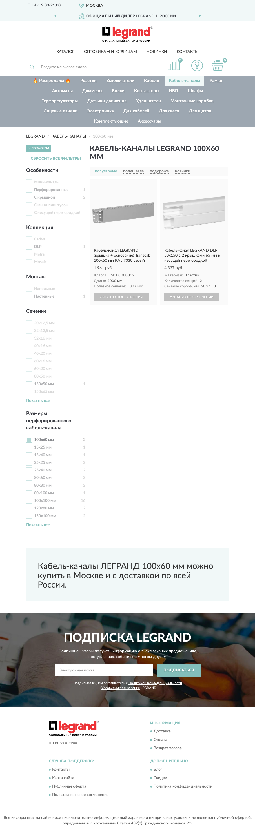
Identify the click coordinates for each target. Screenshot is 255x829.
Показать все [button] (38, 401)
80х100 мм (44, 493)
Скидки (160, 778)
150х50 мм (44, 384)
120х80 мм (44, 508)
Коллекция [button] (39, 227)
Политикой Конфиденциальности (155, 683)
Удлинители (148, 101)
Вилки (118, 91)
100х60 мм (44, 440)
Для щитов (200, 111)
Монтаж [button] (36, 277)
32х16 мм (43, 338)
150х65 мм (44, 392)
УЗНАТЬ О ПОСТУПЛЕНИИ (121, 297)
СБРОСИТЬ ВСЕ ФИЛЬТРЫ (56, 159)
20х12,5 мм (44, 323)
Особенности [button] (42, 170)
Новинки (157, 52)
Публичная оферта (69, 786)
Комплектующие (111, 121)
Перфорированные (51, 190)
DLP (38, 247)
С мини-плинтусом (51, 205)
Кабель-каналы (184, 81)
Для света (169, 111)
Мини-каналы (46, 182)
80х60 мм (43, 478)
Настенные (44, 296)
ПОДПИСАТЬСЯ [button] (178, 670)
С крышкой (44, 198)
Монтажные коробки (192, 101)
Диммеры (92, 91)
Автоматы (62, 91)
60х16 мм (43, 361)
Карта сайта (63, 778)
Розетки (88, 81)
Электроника (100, 111)
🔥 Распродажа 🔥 (52, 81)
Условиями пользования (120, 688)
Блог (158, 770)
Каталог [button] (65, 52)
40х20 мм (43, 354)
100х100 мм (45, 501)
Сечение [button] (36, 311)
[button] (197, 65)
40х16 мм (43, 346)
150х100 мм (45, 516)
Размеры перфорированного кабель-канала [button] (48, 421)
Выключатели (120, 81)
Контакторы (146, 91)
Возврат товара (168, 748)
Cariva (39, 239)
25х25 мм (43, 463)
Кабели (151, 81)
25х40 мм (43, 470)
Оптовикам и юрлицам (110, 52)
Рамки (216, 81)
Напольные (44, 289)
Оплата (160, 740)
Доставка (162, 731)
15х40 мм (43, 455)
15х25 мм (43, 447)
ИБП (173, 91)
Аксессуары (149, 121)
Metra (39, 254)
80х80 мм (43, 485)
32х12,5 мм (44, 331)
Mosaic (40, 262)
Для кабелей (136, 111)
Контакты (188, 52)
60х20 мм (43, 369)
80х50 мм (43, 376)
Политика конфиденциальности (183, 786)
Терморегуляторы (60, 101)
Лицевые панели (60, 111)
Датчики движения (107, 101)
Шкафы (195, 91)
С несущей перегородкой (57, 213)
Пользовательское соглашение (80, 795)
